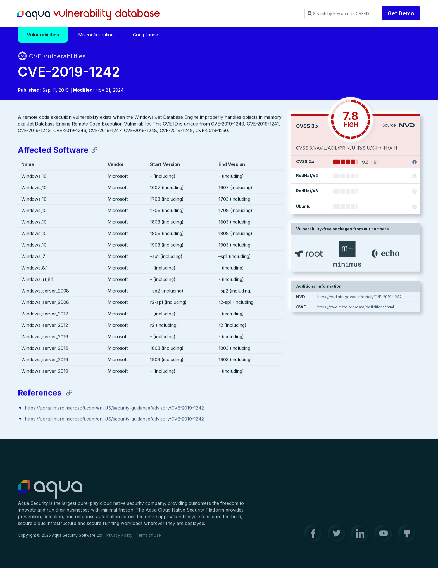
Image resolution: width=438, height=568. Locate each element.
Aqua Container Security (50, 493)
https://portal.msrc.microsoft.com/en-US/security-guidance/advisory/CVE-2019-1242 (114, 408)
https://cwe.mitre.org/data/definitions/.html (355, 307)
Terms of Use (148, 538)
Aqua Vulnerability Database (88, 15)
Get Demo (400, 13)
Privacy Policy (119, 538)
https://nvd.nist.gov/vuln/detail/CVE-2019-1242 (359, 297)
